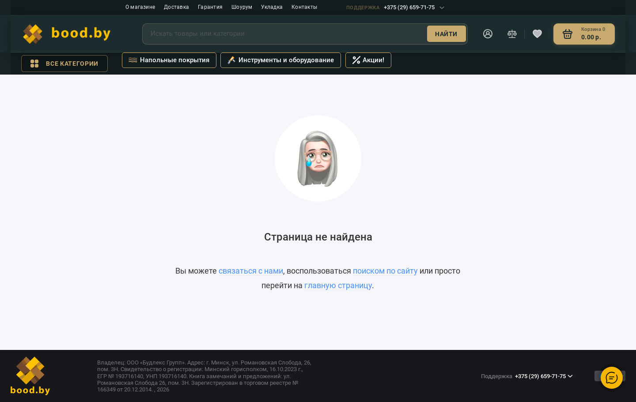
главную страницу (338, 285)
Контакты (304, 7)
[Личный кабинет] (488, 34)
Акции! (368, 60)
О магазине (140, 7)
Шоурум (241, 7)
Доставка (176, 7)
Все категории (64, 64)
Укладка (272, 7)
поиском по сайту (385, 271)
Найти (446, 34)
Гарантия (210, 7)
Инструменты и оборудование (280, 60)
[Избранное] (537, 34)
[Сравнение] (512, 34)
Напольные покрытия (169, 60)
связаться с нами (251, 271)
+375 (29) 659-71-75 (395, 7)
